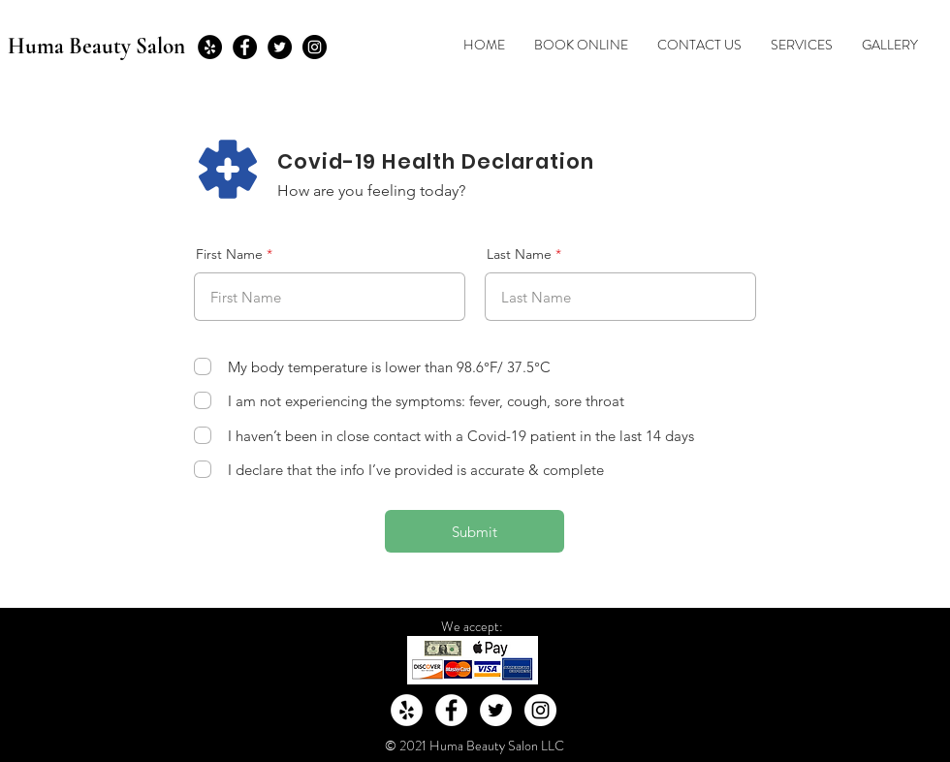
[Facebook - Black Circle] (245, 47)
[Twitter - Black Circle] (280, 47)
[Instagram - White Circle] (540, 710)
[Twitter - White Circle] (496, 710)
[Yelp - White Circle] (407, 710)
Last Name (519, 254)
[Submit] (474, 531)
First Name (229, 254)
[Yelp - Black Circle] (210, 47)
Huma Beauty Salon (96, 46)
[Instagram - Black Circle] (314, 47)
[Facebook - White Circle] (451, 710)
